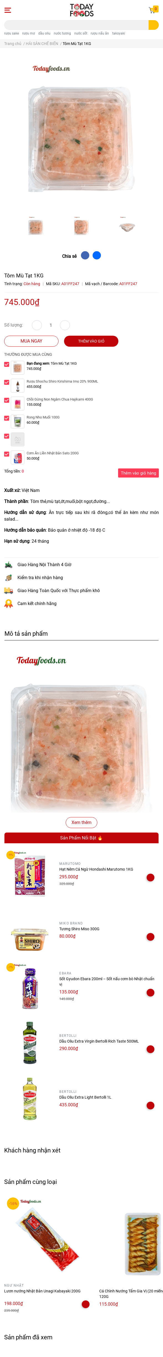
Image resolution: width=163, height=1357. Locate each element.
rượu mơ (28, 33)
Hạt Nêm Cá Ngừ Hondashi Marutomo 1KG (96, 869)
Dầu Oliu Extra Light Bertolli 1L (85, 1097)
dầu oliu (44, 33)
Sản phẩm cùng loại (30, 1181)
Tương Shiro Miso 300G (79, 929)
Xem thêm (81, 822)
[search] (154, 25)
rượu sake (11, 33)
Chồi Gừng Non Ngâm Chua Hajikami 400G (60, 399)
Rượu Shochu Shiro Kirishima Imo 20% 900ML (62, 381)
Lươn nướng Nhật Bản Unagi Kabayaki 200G (42, 1291)
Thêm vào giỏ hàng (138, 473)
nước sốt (80, 33)
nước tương (62, 33)
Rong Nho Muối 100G (43, 417)
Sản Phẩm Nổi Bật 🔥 (81, 838)
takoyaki (118, 33)
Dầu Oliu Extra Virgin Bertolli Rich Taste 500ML (99, 1041)
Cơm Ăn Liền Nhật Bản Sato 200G (53, 453)
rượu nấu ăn (100, 33)
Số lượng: (13, 325)
